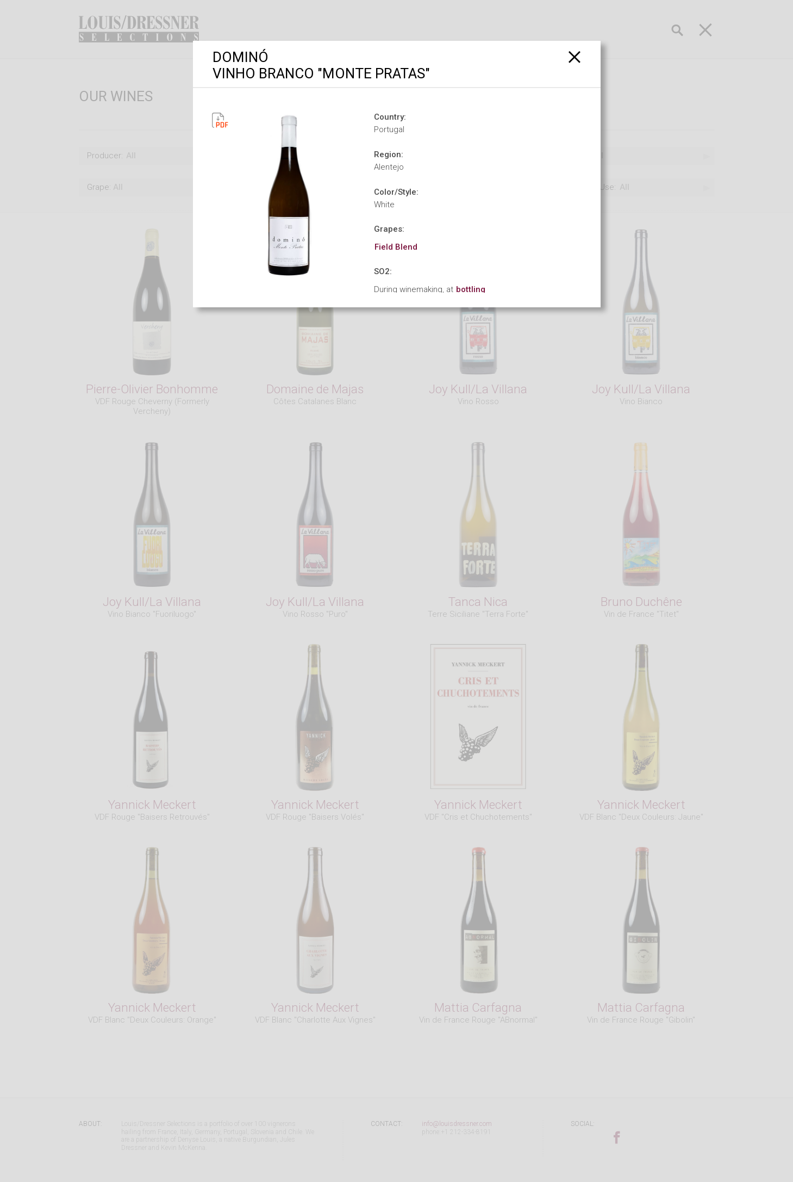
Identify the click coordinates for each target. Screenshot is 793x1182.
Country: (390, 117)
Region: (388, 154)
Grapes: (389, 229)
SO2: (383, 271)
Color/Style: (396, 192)
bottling (470, 289)
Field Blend (395, 247)
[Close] (575, 57)
